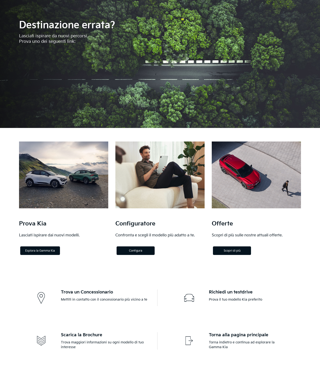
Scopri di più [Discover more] (232, 251)
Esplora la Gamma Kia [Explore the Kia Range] (40, 251)
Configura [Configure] (135, 251)
